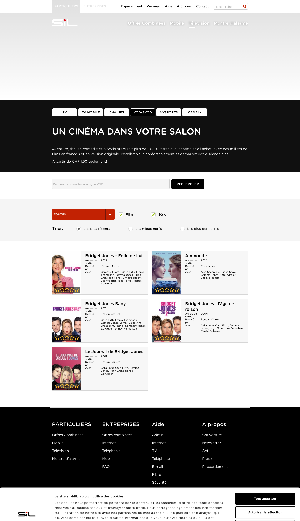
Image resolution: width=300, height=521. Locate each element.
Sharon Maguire (110, 314)
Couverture (212, 435)
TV (64, 112)
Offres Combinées (146, 23)
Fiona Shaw (228, 271)
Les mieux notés (145, 229)
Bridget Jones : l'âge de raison (166, 320)
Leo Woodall (108, 280)
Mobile (177, 23)
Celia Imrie (207, 325)
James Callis (127, 322)
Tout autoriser (265, 466)
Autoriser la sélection (265, 480)
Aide (168, 6)
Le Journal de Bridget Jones (114, 351)
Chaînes (116, 112)
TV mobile (91, 112)
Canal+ (195, 112)
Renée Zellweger (211, 331)
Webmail (153, 6)
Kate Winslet (228, 274)
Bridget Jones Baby (105, 303)
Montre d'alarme (231, 23)
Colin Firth (128, 271)
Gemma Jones (124, 274)
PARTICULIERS (71, 424)
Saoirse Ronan (210, 277)
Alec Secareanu (210, 271)
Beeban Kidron (210, 319)
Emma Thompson (126, 319)
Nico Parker (125, 280)
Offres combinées (117, 435)
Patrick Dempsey (126, 325)
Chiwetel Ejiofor (110, 271)
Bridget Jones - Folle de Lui (113, 255)
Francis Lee (208, 266)
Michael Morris (110, 266)
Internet (109, 443)
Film (126, 214)
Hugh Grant (217, 328)
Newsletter (211, 443)
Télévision (199, 23)
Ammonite (196, 255)
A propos (184, 6)
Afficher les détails (234, 513)
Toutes (83, 214)
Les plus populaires (199, 229)
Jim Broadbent (132, 277)
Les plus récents (93, 229)
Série (158, 214)
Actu (206, 451)
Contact (202, 6)
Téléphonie (111, 451)
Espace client (131, 6)
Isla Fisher (115, 277)
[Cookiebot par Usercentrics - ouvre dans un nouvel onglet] (27, 513)
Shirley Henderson (125, 328)
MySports (169, 112)
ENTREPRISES (121, 424)
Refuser (265, 494)
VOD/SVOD (143, 112)
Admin (157, 435)
